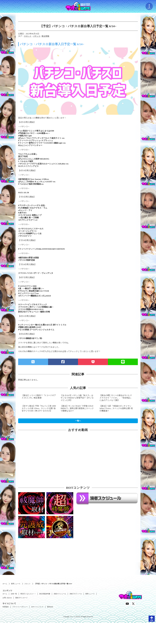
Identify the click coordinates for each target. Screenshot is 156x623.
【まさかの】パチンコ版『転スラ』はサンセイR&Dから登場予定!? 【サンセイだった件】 (77, 397)
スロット (28, 36)
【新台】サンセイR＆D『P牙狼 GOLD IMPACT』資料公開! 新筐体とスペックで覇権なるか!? (77, 408)
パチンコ (36, 36)
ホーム (5, 584)
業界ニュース (15, 584)
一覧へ (78, 421)
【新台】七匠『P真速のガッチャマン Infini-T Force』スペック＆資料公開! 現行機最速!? (116, 408)
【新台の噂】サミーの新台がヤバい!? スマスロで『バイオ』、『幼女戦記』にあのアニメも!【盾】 (116, 397)
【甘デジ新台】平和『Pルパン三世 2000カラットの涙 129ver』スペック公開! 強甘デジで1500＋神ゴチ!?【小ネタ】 (39, 408)
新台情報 (45, 36)
